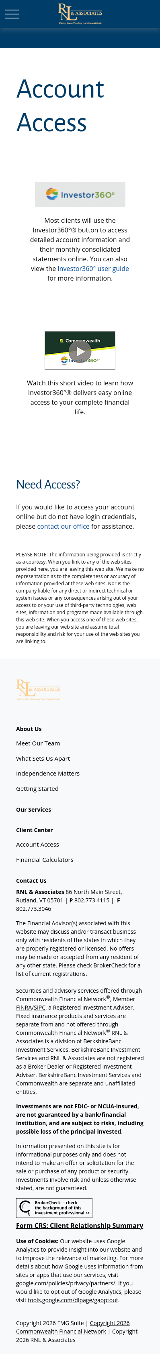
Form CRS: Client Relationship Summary (79, 1225)
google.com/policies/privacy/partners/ (65, 1283)
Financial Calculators (45, 859)
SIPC (39, 1007)
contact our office (63, 526)
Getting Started (37, 788)
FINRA (24, 1007)
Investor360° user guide (93, 268)
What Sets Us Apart (43, 758)
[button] (29, 729)
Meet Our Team (38, 743)
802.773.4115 (91, 900)
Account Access (37, 844)
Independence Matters (48, 773)
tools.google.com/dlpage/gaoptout (73, 1300)
